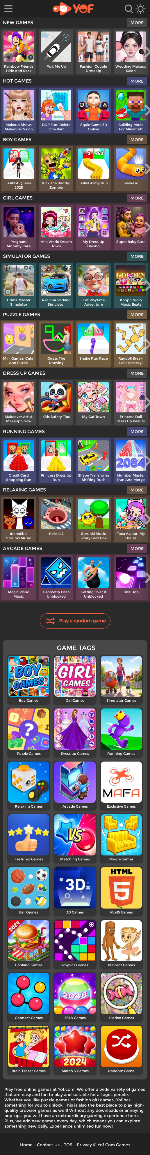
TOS (68, 1144)
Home (26, 1144)
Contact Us (48, 1144)
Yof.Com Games (114, 1144)
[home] (73, 9)
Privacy (84, 1144)
